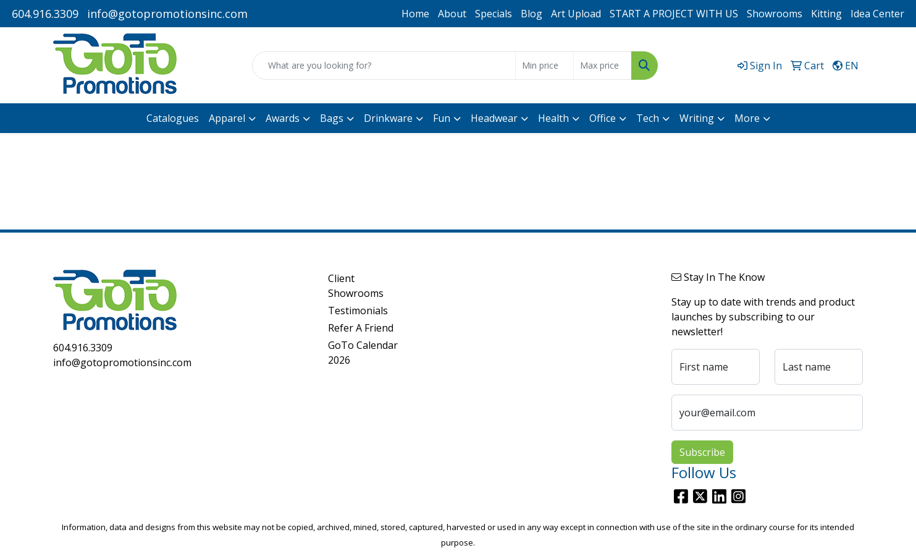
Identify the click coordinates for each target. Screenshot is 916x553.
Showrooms (774, 13)
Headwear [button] (494, 118)
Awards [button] (283, 118)
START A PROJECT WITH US (674, 13)
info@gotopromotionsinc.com (167, 13)
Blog (531, 13)
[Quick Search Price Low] (544, 65)
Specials (493, 13)
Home (415, 13)
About (452, 13)
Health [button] (553, 118)
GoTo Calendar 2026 (363, 352)
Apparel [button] (227, 118)
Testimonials (358, 310)
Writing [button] (696, 118)
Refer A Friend (360, 328)
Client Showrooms (356, 286)
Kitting (826, 13)
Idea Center (877, 13)
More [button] (747, 118)
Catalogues (172, 118)
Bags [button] (331, 118)
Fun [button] (441, 118)
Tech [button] (647, 118)
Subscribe (702, 452)
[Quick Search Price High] (602, 65)
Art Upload (576, 13)
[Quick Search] (384, 65)
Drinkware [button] (388, 118)
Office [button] (602, 118)
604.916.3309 (45, 13)
